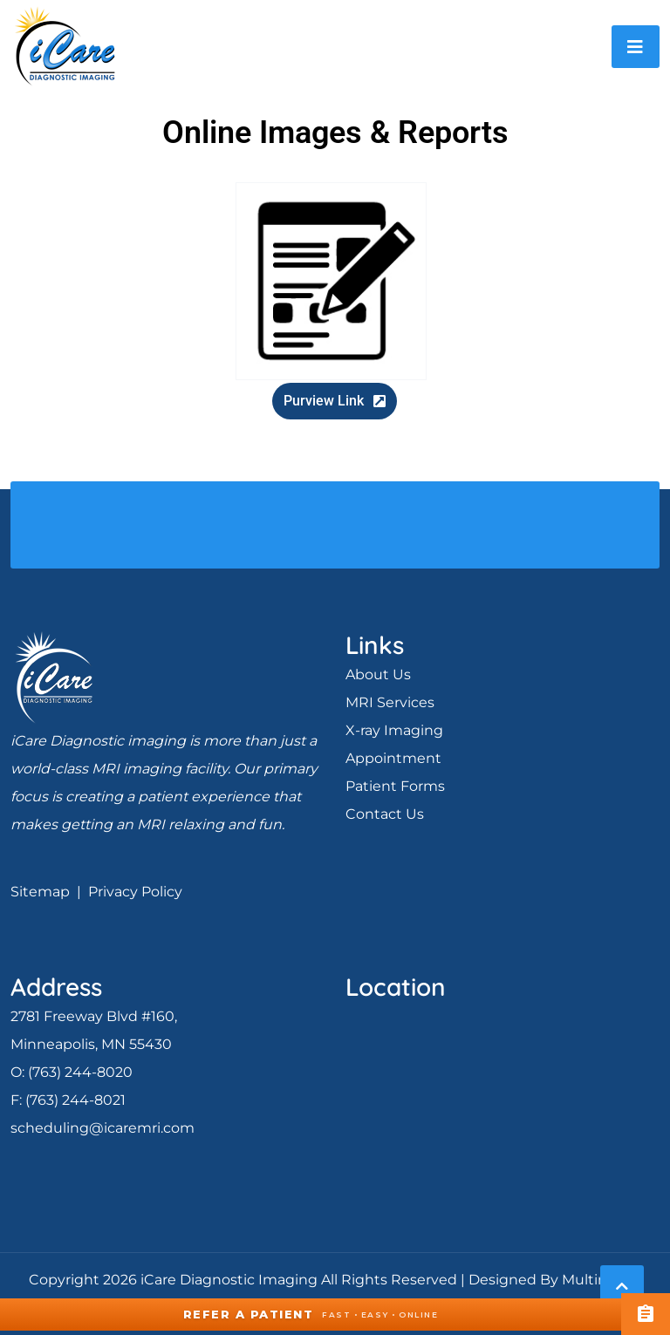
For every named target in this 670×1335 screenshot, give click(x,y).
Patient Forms (395, 786)
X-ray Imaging (394, 730)
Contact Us (384, 814)
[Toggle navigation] (636, 46)
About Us (378, 674)
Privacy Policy (135, 891)
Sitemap (40, 891)
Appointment (393, 758)
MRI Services (389, 702)
